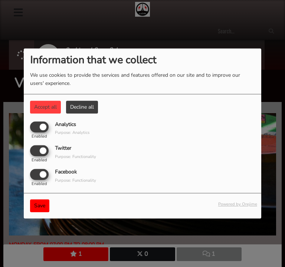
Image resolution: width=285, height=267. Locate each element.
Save (39, 206)
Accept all (45, 107)
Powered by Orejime (237, 204)
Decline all (82, 107)
